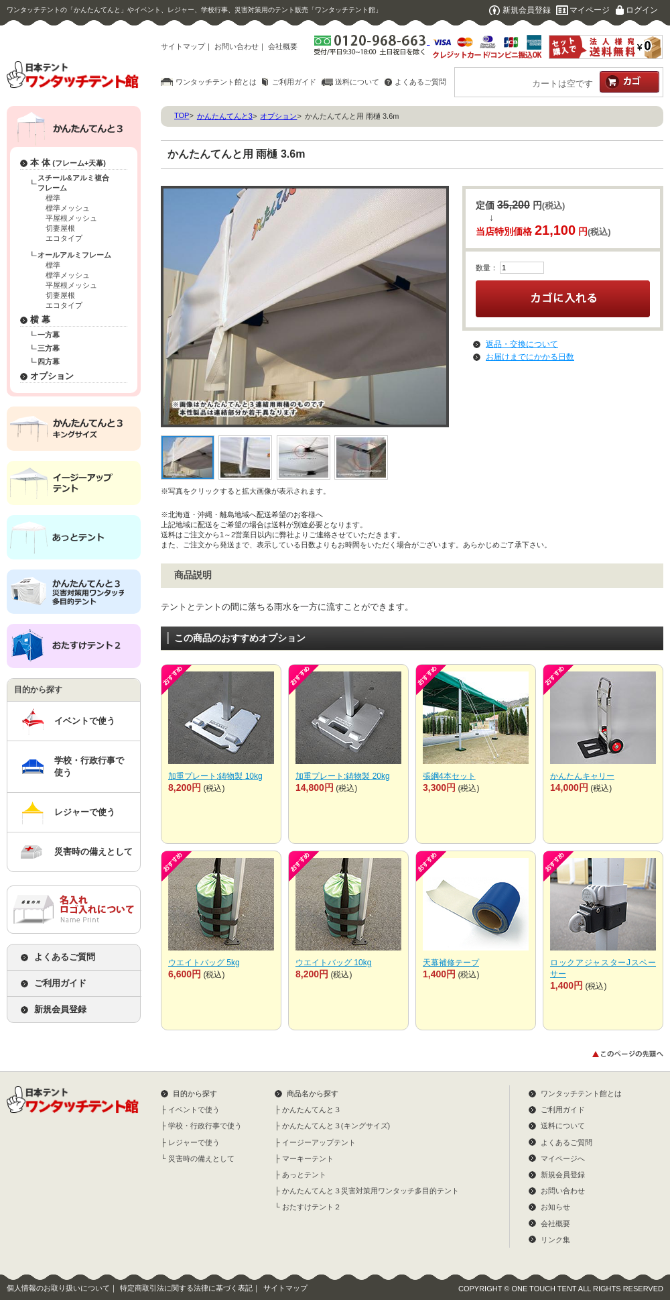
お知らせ (555, 1207)
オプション (52, 376)
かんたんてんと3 (225, 116)
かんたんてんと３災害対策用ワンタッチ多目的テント (370, 1191)
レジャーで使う (84, 812)
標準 (53, 198)
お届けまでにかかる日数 (530, 357)
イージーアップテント (319, 1142)
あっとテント (304, 1175)
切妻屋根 (60, 228)
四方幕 (49, 362)
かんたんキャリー (582, 776)
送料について (357, 82)
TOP (181, 115)
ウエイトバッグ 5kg (204, 962)
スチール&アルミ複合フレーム (73, 183)
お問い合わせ (236, 46)
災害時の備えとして (93, 852)
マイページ (590, 10)
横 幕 (40, 320)
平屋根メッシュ (71, 218)
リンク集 (555, 1240)
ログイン (642, 10)
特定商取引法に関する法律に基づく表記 (186, 1288)
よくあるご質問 (420, 82)
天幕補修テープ (451, 962)
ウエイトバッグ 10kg (333, 962)
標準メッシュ (68, 208)
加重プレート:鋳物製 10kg (215, 776)
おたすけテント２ (311, 1207)
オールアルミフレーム (74, 255)
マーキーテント (308, 1158)
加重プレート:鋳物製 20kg (342, 776)
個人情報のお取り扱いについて (58, 1288)
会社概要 (282, 46)
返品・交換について (522, 344)
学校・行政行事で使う (89, 766)
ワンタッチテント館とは (216, 82)
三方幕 (49, 348)
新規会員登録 (527, 10)
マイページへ (563, 1158)
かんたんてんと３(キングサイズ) (336, 1126)
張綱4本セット (449, 776)
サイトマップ (183, 46)
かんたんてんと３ (311, 1109)
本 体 (68, 163)
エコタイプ (64, 238)
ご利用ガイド (294, 82)
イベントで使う (84, 721)
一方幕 (49, 335)
